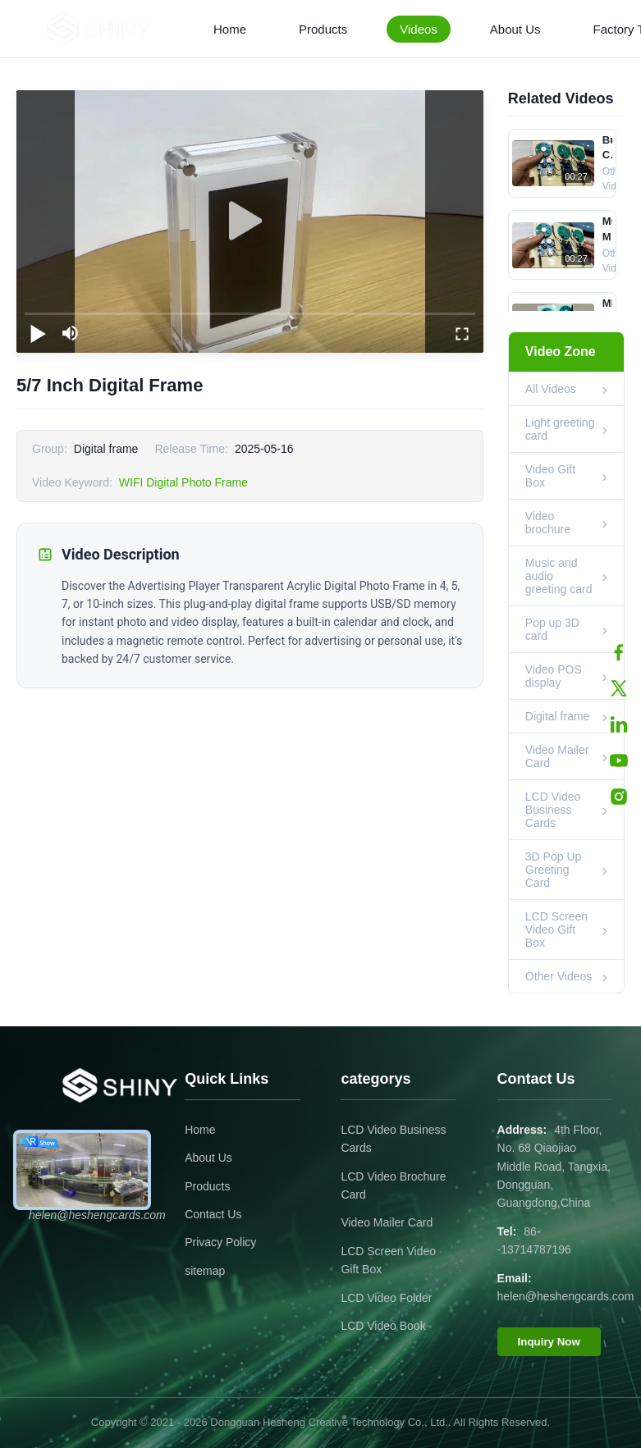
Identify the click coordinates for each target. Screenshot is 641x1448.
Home (229, 29)
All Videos (550, 388)
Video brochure (547, 522)
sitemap (205, 1270)
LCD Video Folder (386, 1297)
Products (323, 29)
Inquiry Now (549, 1342)
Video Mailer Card (557, 756)
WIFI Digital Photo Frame (183, 482)
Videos (418, 29)
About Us (515, 29)
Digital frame (557, 716)
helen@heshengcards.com (565, 1296)
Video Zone (560, 352)
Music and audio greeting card (559, 576)
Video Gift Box (550, 476)
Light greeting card (560, 429)
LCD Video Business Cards (552, 809)
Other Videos (558, 976)
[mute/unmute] (70, 333)
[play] (249, 221)
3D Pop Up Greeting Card (553, 869)
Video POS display (553, 676)
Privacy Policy (220, 1242)
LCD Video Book (383, 1325)
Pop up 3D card (552, 629)
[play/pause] (37, 333)
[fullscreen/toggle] (462, 333)
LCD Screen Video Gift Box (556, 929)
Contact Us (213, 1214)
